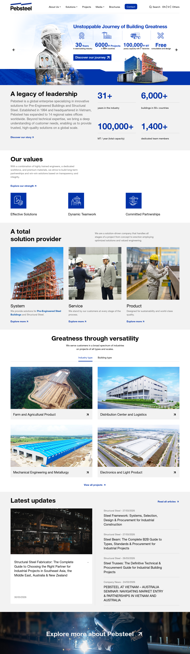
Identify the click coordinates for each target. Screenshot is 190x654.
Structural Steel (112, 510)
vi (169, 6)
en (164, 6)
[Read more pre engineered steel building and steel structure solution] (95, 49)
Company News (112, 581)
